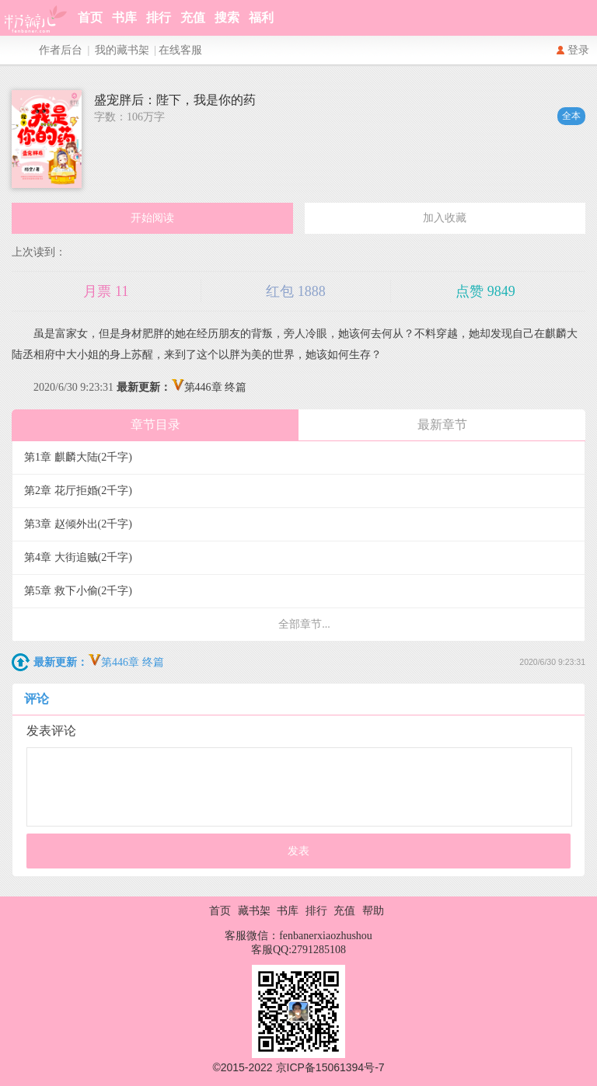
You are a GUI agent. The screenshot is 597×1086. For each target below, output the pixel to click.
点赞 (485, 291)
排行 (158, 17)
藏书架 (254, 911)
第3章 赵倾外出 (78, 524)
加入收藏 (444, 218)
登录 (578, 50)
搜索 (227, 17)
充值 (192, 17)
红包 (296, 291)
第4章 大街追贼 (78, 557)
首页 (90, 17)
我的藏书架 (122, 50)
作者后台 (60, 50)
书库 (124, 17)
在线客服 (180, 50)
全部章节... (304, 624)
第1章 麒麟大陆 (78, 457)
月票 (105, 291)
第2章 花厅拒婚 (78, 490)
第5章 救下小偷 (78, 591)
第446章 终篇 (182, 387)
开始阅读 (152, 218)
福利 (261, 17)
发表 (298, 851)
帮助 (373, 911)
